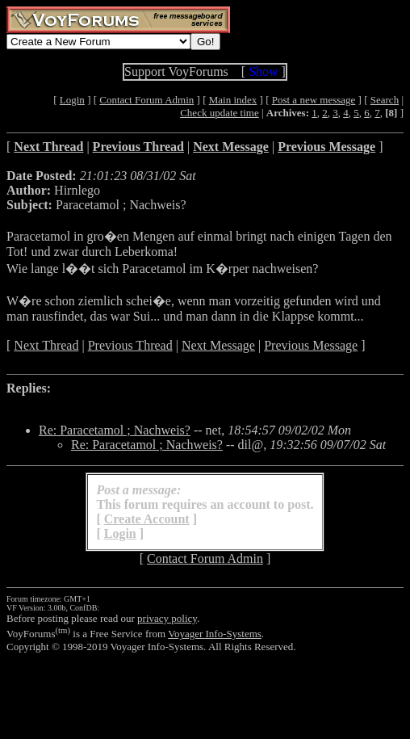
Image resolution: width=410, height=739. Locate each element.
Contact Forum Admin (146, 100)
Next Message (218, 345)
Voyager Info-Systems (214, 634)
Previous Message (311, 345)
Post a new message (314, 100)
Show (263, 71)
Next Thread (46, 345)
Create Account (147, 519)
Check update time (219, 113)
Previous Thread (130, 345)
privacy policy (167, 618)
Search (384, 100)
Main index (233, 100)
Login (72, 100)
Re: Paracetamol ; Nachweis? (114, 430)
